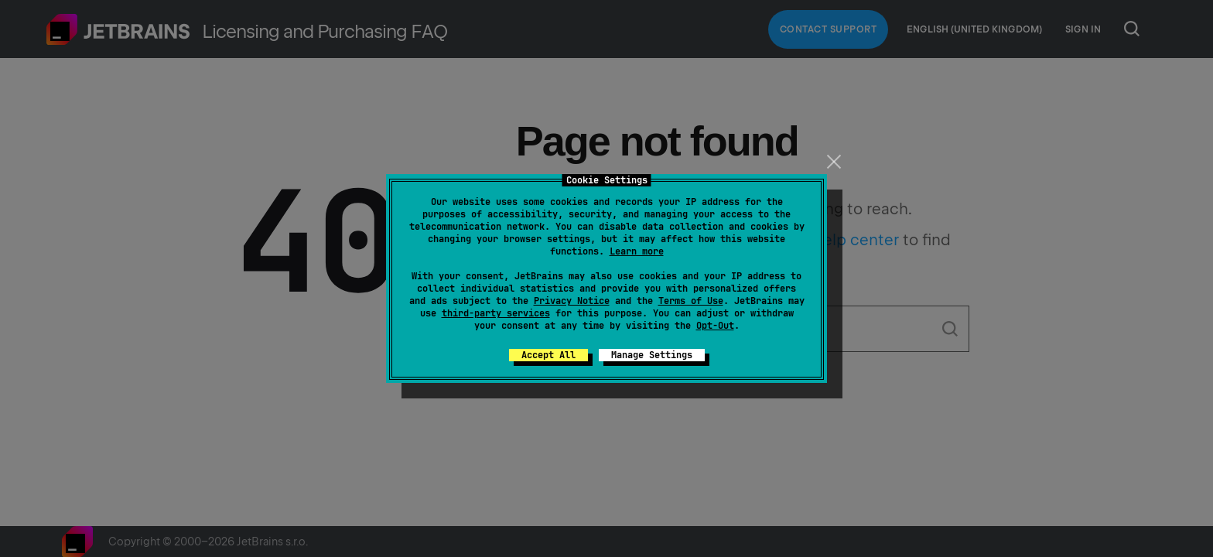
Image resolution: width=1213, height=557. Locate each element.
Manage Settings (651, 355)
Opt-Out (715, 326)
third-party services (496, 313)
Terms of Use (690, 301)
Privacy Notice (572, 301)
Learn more (637, 251)
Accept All (548, 355)
